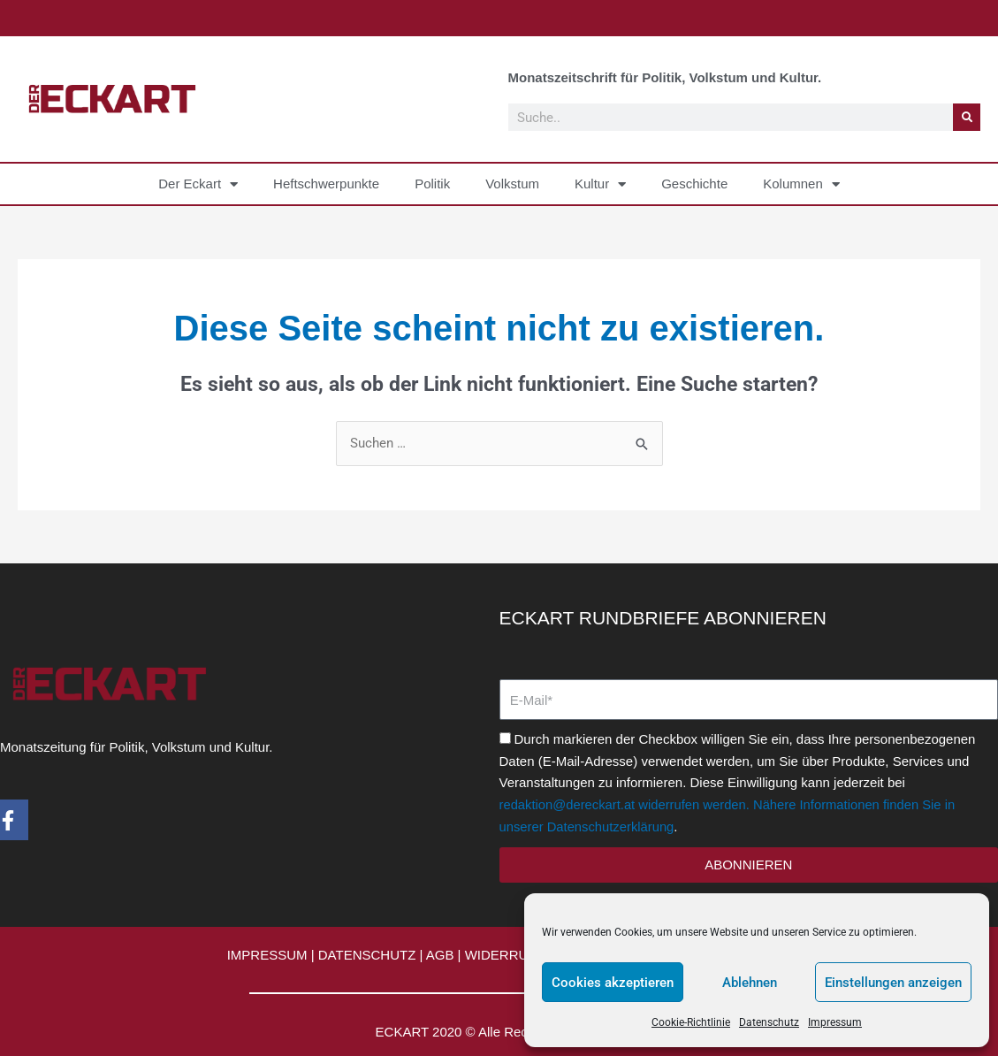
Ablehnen (749, 983)
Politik (432, 183)
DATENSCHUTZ (367, 954)
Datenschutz (769, 1022)
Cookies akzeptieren (613, 983)
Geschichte (694, 183)
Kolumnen (801, 184)
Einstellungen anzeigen (893, 983)
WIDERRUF (501, 954)
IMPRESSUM (267, 954)
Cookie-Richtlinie (690, 1022)
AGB (440, 954)
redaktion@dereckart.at (568, 804)
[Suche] (966, 117)
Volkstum (512, 183)
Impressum (835, 1022)
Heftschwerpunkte (326, 183)
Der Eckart (198, 184)
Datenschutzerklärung (612, 826)
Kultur (600, 184)
